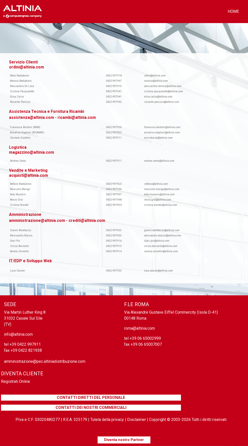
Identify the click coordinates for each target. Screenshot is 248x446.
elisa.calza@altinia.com (158, 96)
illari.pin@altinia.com (156, 240)
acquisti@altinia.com (28, 175)
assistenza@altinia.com (31, 117)
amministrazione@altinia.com (37, 220)
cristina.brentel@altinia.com (160, 205)
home (233, 11)
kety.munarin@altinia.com (159, 194)
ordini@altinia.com (26, 67)
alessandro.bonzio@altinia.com (162, 235)
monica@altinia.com (156, 80)
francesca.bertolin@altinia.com (162, 127)
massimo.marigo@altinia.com (161, 189)
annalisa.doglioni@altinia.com (162, 132)
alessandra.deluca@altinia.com (162, 86)
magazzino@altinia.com (31, 152)
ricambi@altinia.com (77, 117)
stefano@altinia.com (156, 184)
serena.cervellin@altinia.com (161, 251)
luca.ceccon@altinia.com (158, 270)
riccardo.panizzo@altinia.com (161, 102)
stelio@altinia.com (155, 75)
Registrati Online (15, 381)
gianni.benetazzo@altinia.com (162, 230)
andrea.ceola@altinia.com (159, 160)
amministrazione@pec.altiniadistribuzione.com (44, 361)
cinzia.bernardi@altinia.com (160, 246)
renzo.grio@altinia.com (157, 199)
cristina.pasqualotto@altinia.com (163, 91)
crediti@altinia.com (87, 220)
